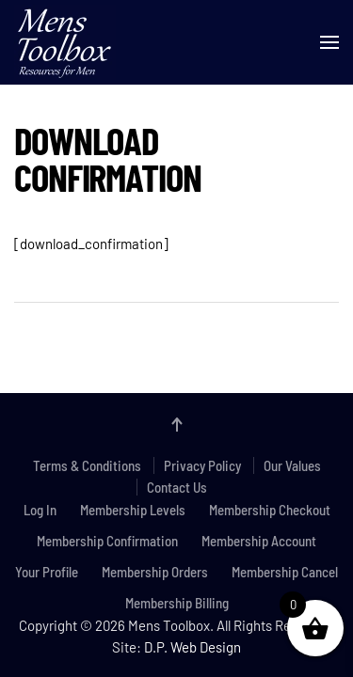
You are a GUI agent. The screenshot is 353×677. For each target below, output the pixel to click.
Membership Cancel (285, 571)
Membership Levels (132, 509)
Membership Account (258, 540)
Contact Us (177, 487)
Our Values (292, 465)
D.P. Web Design (192, 646)
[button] (329, 42)
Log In (40, 509)
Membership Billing (177, 602)
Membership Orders (155, 571)
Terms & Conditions (87, 465)
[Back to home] (65, 42)
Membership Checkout (269, 509)
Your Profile (46, 571)
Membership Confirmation (107, 540)
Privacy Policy (202, 465)
